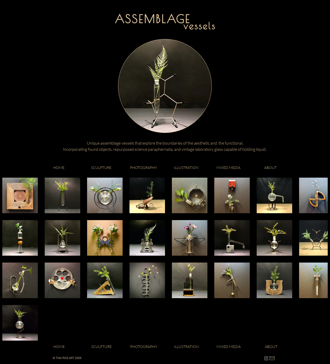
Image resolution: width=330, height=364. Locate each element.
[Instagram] (266, 358)
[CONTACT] (272, 358)
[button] (101, 167)
